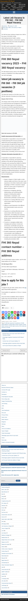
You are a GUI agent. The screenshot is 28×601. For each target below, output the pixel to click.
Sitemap (3, 424)
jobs (3, 408)
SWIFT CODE (5, 571)
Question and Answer (7, 553)
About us (4, 385)
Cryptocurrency (5, 501)
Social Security (5, 569)
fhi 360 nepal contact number (15, 324)
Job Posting (4, 403)
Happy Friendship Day (7, 401)
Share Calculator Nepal (7, 565)
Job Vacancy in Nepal (16, 27)
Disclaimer (4, 394)
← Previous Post (5, 350)
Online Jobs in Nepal (6, 548)
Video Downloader (6, 433)
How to (3, 517)
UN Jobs (4, 580)
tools (3, 576)
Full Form (4, 512)
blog (3, 496)
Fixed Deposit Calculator (7, 396)
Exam (3, 507)
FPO (3, 510)
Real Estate (4, 555)
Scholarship (4, 562)
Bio (2, 494)
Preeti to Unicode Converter (8, 442)
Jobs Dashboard (21, 6)
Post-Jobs (4, 440)
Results (3, 558)
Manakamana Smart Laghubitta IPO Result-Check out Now (14, 471)
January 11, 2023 (13, 26)
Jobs (9, 7)
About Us (22, 599)
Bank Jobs (4, 489)
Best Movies (4, 491)
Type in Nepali (5, 431)
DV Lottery (12, 9)
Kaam (26, 599)
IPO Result (9, 4)
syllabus (3, 574)
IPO (2, 6)
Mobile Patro (4, 537)
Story (3, 426)
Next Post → (24, 350)
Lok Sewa (4, 533)
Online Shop (4, 551)
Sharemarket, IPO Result (7, 1)
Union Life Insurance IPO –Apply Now (10, 475)
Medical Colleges (6, 535)
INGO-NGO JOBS (7, 27)
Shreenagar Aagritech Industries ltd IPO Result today (14, 453)
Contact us (4, 392)
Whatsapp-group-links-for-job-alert (10, 435)
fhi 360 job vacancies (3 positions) (12, 323)
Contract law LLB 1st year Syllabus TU (11, 341)
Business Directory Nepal (18, 7)
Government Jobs (6, 514)
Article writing (5, 487)
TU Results (4, 578)
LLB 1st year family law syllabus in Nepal (11, 345)
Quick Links (19, 9)
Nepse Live (4, 542)
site (2, 567)
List (2, 530)
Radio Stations (5, 9)
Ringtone (4, 421)
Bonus (7, 6)
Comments (5, 29)
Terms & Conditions (6, 428)
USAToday (4, 585)
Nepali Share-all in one (7, 539)
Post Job (3, 7)
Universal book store (6, 583)
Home (3, 4)
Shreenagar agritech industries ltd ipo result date (13, 343)
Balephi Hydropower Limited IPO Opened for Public (13, 467)
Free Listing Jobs (6, 399)
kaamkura (5, 26)
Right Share (13, 6)
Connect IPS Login (6, 389)
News (15, 4)
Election (3, 505)
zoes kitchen (5, 587)
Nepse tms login (22, 4)
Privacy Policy (5, 414)
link (25, 287)
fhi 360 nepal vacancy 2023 (15, 326)
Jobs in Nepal (5, 528)
